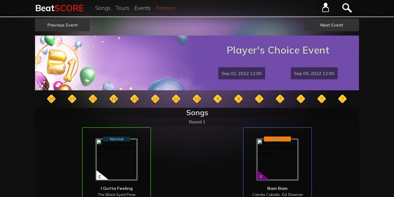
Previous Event (62, 25)
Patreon (165, 8)
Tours (122, 8)
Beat (59, 7)
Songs (103, 8)
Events (142, 8)
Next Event (331, 25)
